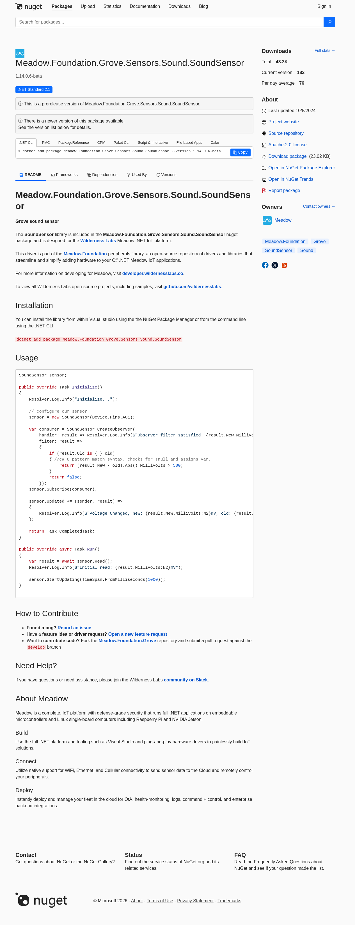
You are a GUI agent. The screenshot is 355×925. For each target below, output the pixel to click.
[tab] (62, 6)
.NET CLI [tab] (26, 142)
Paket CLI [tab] (121, 142)
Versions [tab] (166, 174)
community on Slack (186, 679)
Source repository (286, 133)
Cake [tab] (214, 142)
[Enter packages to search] (169, 22)
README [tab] (31, 174)
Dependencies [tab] (102, 174)
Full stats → (325, 50)
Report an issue (74, 627)
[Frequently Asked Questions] (240, 855)
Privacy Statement (195, 900)
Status (133, 855)
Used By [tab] (137, 174)
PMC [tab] (46, 142)
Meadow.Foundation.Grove (127, 640)
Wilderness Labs (98, 240)
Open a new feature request (137, 634)
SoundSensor (278, 250)
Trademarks (229, 900)
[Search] (329, 22)
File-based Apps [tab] (189, 142)
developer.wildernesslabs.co (152, 273)
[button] (240, 152)
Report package (284, 190)
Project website (284, 121)
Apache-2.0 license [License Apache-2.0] (288, 144)
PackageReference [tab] (73, 142)
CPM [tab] (101, 142)
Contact (25, 855)
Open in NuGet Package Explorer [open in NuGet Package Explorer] (302, 167)
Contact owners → (319, 206)
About (137, 900)
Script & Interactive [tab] (153, 142)
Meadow (282, 220)
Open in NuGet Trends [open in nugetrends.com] (291, 179)
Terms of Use (160, 900)
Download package (288, 156)
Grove (319, 241)
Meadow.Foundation (85, 253)
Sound (306, 250)
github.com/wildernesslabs (192, 286)
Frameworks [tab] (64, 174)
